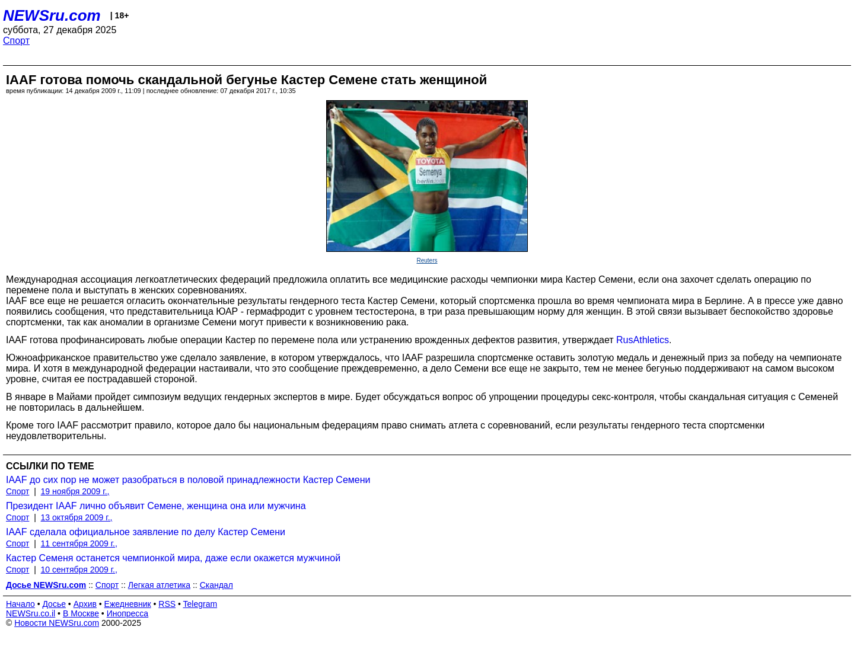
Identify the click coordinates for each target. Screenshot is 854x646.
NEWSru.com (52, 15)
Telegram (200, 604)
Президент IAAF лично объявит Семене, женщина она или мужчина (156, 506)
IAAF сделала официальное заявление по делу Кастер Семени (145, 532)
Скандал (216, 585)
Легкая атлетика (159, 585)
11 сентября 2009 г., (79, 543)
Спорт (16, 41)
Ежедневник (127, 604)
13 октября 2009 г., (77, 517)
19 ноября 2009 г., (75, 491)
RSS (167, 604)
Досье (54, 604)
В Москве (81, 613)
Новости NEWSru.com (56, 623)
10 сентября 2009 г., (79, 569)
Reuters (426, 260)
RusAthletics (642, 340)
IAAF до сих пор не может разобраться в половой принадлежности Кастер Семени (188, 480)
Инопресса (128, 613)
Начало (20, 604)
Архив (85, 604)
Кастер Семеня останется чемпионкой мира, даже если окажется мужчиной (173, 558)
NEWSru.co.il (30, 613)
